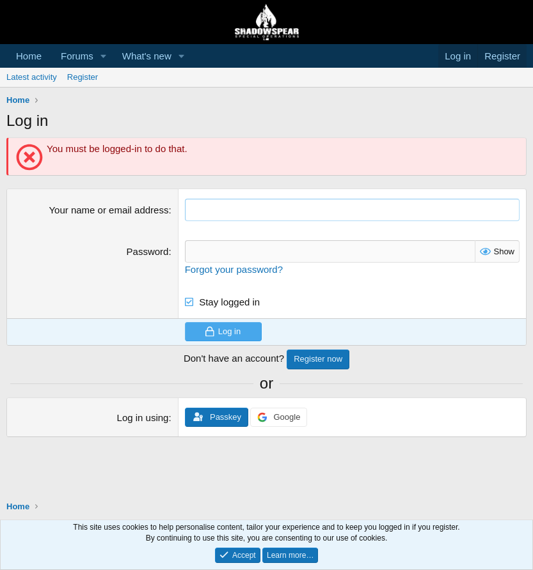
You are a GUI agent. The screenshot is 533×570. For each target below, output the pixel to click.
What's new (146, 55)
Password (148, 251)
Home (29, 55)
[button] (104, 56)
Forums (77, 55)
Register (82, 77)
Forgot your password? (234, 269)
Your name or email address (108, 209)
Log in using (143, 417)
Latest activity (31, 77)
